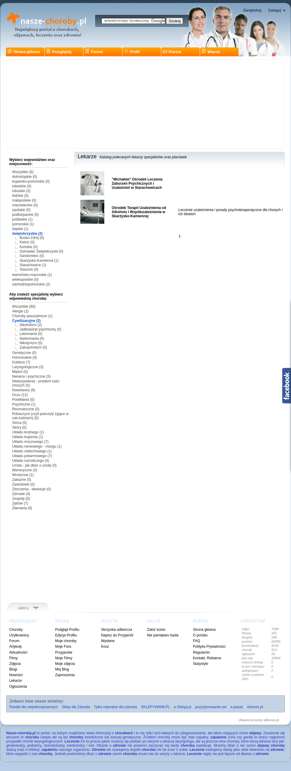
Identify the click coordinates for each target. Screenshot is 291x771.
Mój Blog (62, 669)
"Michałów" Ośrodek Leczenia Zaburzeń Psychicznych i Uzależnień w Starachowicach (137, 183)
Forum (94, 52)
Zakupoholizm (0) (33, 347)
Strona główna (23, 52)
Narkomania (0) (32, 338)
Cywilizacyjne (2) (26, 321)
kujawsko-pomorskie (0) (31, 181)
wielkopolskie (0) (25, 279)
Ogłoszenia (18, 686)
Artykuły (15, 646)
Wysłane (108, 641)
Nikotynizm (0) (31, 343)
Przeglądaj (58, 52)
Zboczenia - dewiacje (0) (31, 489)
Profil (132, 52)
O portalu (200, 635)
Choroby (16, 630)
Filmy (13, 658)
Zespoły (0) (21, 499)
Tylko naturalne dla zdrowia (115, 707)
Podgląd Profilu (67, 630)
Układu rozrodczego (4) (30, 461)
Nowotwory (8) (23, 390)
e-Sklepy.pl (182, 707)
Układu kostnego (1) (28, 432)
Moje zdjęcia (65, 664)
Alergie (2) (20, 311)
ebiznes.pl (255, 707)
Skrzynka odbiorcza (116, 630)
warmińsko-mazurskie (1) (32, 275)
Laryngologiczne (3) (27, 367)
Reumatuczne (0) (25, 409)
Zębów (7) (20, 503)
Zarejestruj (252, 10)
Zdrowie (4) (21, 494)
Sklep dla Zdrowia (76, 707)
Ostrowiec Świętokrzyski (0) (41, 251)
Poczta (172, 52)
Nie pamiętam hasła (162, 635)
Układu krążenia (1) (27, 437)
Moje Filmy (63, 658)
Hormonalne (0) (24, 357)
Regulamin (201, 652)
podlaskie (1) (22, 219)
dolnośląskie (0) (24, 177)
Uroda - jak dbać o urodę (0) (34, 465)
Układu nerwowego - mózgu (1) (37, 446)
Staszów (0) (29, 269)
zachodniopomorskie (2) (31, 284)
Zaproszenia (65, 675)
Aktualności (18, 652)
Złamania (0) (22, 508)
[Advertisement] (145, 104)
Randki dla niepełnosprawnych (33, 707)
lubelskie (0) (21, 186)
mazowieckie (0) (25, 205)
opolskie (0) (21, 210)
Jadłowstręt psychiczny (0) (40, 329)
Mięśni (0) (20, 372)
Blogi (13, 669)
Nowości (16, 675)
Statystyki (200, 664)
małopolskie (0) (24, 200)
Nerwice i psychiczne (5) (31, 376)
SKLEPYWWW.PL (155, 707)
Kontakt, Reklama (207, 658)
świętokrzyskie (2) (27, 234)
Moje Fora (63, 646)
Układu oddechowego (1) (32, 451)
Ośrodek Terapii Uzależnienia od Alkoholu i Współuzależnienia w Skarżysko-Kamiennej (139, 212)
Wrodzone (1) (22, 475)
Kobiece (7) (21, 362)
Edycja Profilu (66, 635)
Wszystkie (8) (22, 172)
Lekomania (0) (31, 334)
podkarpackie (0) (25, 215)
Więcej (211, 52)
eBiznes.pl (271, 720)
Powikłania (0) (23, 400)
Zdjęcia (15, 664)
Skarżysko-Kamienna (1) (39, 260)
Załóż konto (156, 630)
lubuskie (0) (21, 191)
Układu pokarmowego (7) (32, 456)
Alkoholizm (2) (30, 325)
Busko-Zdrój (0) (32, 238)
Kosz (105, 646)
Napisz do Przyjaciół (117, 635)
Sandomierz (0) (32, 256)
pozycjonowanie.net (210, 707)
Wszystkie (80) (24, 306)
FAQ (196, 641)
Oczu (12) (20, 395)
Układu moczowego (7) (30, 442)
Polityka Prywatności (209, 646)
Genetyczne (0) (24, 353)
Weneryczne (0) (24, 470)
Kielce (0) (27, 242)
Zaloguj (274, 10)
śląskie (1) (20, 229)
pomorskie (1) (23, 224)
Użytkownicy (19, 635)
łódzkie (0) (20, 196)
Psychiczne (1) (24, 404)
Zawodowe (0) (23, 484)
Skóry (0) (19, 427)
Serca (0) (19, 423)
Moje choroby (65, 641)
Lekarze (15, 681)
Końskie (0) (29, 247)
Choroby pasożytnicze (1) (32, 316)
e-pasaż (237, 707)
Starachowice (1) (33, 265)
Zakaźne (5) (21, 480)
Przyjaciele (63, 652)
